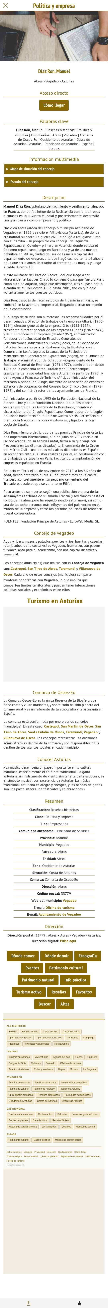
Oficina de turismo (60, 907)
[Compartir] (28, 1303)
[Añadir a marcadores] (79, 1303)
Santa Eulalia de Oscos (46, 732)
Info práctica (75, 980)
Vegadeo (91, 732)
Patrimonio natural (38, 980)
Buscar (44, 1004)
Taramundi (67, 568)
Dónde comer (22, 956)
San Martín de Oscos (77, 726)
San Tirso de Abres (42, 568)
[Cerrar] (5, 5)
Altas (65, 1004)
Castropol (18, 568)
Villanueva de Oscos (19, 738)
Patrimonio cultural (66, 968)
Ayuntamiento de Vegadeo (60, 914)
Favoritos (84, 992)
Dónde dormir (56, 956)
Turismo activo (28, 992)
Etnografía (88, 956)
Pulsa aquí (68, 941)
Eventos (32, 968)
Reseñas (58, 992)
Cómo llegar (54, 105)
